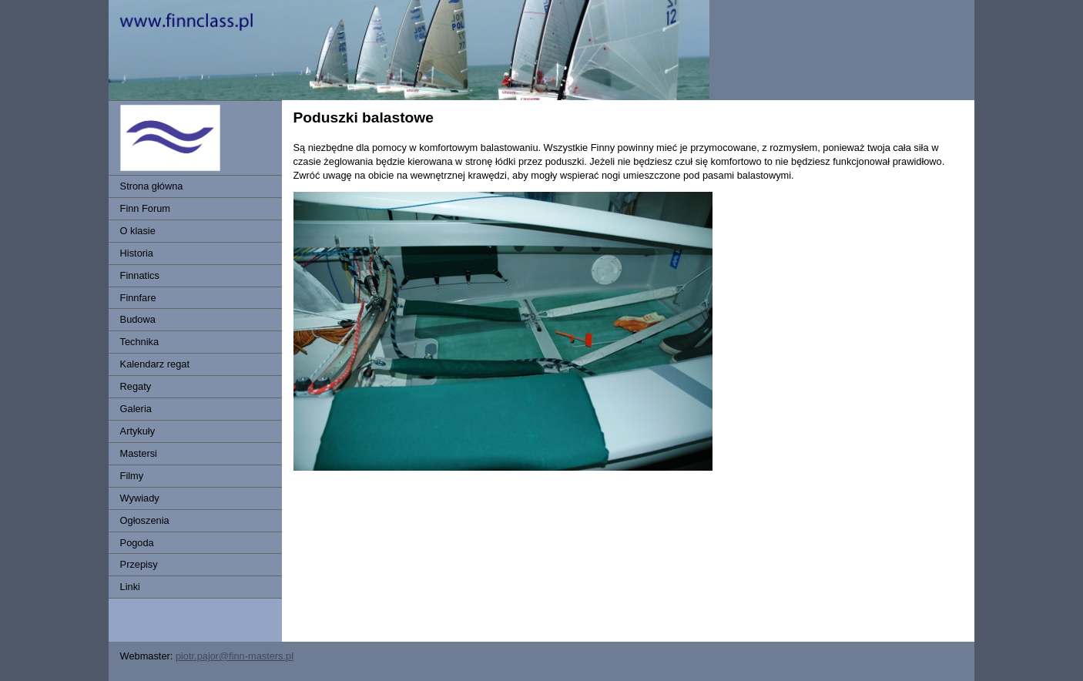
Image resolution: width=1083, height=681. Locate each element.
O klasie (138, 231)
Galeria (136, 408)
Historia (136, 253)
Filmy (132, 475)
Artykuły (138, 431)
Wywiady (139, 498)
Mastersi (138, 453)
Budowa (138, 319)
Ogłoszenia (144, 520)
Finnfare (138, 298)
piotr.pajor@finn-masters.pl (234, 656)
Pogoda (137, 542)
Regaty (136, 386)
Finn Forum (145, 208)
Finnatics (139, 275)
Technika (139, 341)
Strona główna (151, 186)
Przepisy (139, 564)
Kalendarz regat (154, 364)
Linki (130, 586)
